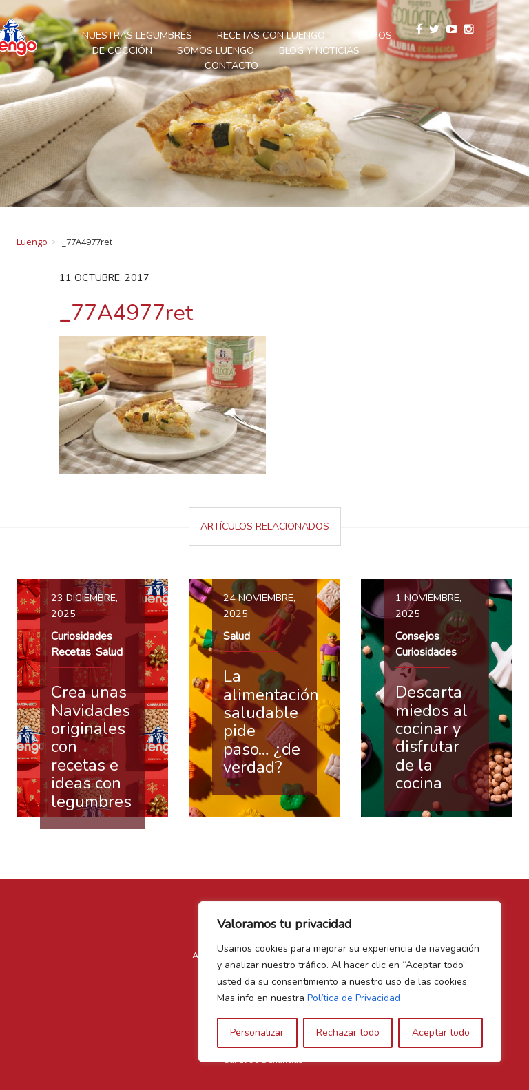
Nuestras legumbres (170, 35)
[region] (349, 981)
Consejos (417, 636)
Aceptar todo (441, 1032)
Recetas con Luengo (304, 35)
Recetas (71, 652)
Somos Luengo (248, 50)
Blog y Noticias (352, 50)
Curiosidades (81, 636)
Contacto (264, 65)
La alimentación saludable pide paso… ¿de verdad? (271, 721)
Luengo (32, 241)
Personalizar (257, 1032)
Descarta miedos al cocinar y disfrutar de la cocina (431, 737)
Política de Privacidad (353, 998)
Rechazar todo (348, 1032)
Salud (109, 652)
